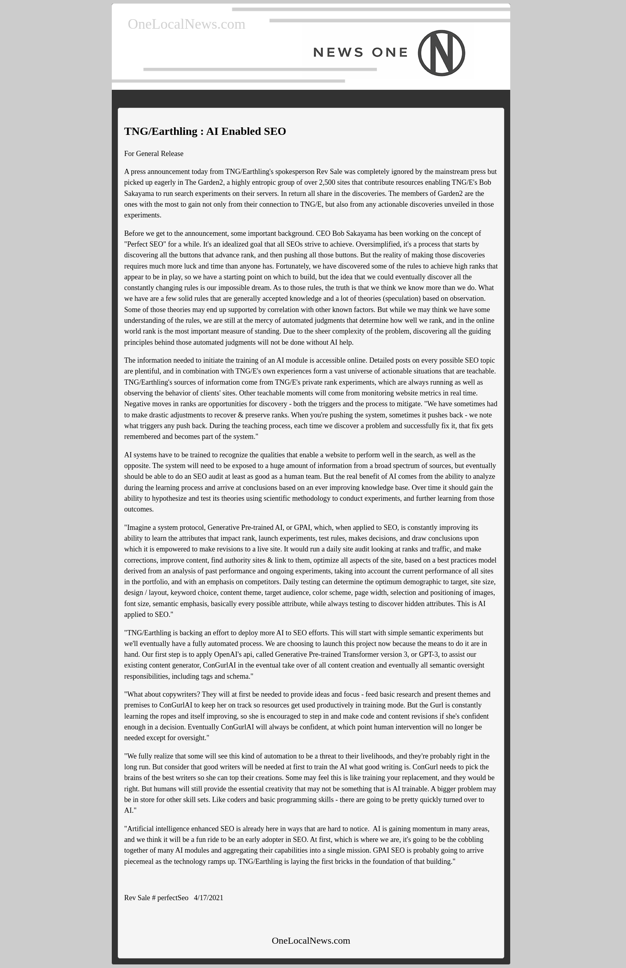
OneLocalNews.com (187, 24)
